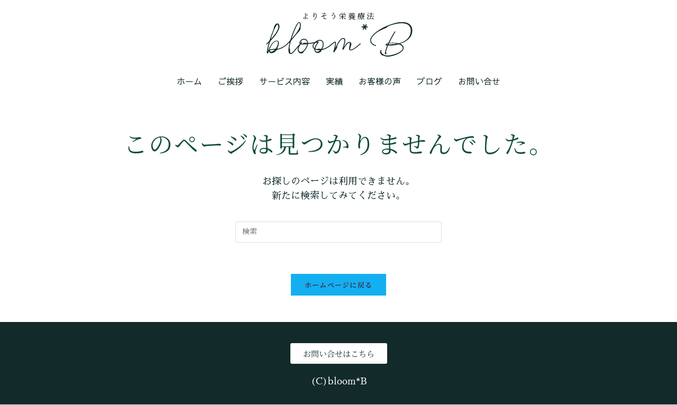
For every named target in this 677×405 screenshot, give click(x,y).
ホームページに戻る (339, 285)
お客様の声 (380, 81)
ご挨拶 (230, 81)
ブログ (429, 81)
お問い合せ (479, 81)
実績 (334, 81)
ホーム (189, 81)
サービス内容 (284, 81)
